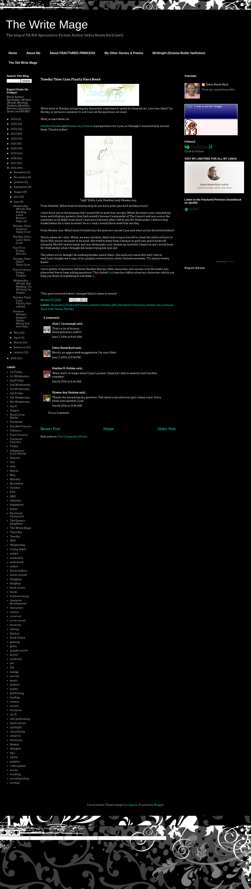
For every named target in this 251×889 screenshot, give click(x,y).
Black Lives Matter (17, 416)
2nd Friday (17, 380)
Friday (14, 446)
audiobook (16, 562)
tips (12, 752)
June (17, 201)
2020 (14, 148)
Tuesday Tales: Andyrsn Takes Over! (22, 229)
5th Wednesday (20, 401)
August (19, 192)
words (14, 770)
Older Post (166, 429)
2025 (14, 124)
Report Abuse (194, 268)
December (20, 172)
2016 (14, 168)
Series (14, 509)
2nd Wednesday (20, 384)
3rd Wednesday (20, 389)
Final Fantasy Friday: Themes (22, 272)
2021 (14, 143)
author (14, 566)
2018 (14, 158)
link (110, 272)
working (15, 774)
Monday (15, 479)
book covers (17, 587)
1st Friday (16, 372)
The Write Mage (47, 24)
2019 (14, 153)
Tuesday (69, 309)
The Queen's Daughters (17, 522)
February (20, 347)
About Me (33, 53)
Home (12, 53)
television (16, 740)
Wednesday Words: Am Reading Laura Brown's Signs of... (22, 214)
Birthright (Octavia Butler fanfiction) (179, 53)
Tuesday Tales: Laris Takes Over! (22, 239)
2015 (14, 358)
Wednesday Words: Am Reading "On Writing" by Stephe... (22, 286)
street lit (15, 735)
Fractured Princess (77, 305)
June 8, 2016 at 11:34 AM (67, 405)
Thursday (16, 532)
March (18, 342)
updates (15, 761)
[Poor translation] (14, 833)
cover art (15, 616)
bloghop (15, 583)
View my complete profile (218, 89)
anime (14, 553)
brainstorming (19, 596)
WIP (13, 540)
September (21, 186)
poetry (14, 688)
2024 (14, 129)
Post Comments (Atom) (72, 436)
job (12, 663)
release (14, 701)
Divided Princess (20, 426)
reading (15, 697)
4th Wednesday (20, 397)
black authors (18, 570)
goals (13, 646)
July (16, 196)
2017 (14, 163)
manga (14, 671)
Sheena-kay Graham (80, 126)
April (17, 337)
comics (14, 612)
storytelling (17, 731)
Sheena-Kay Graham (159, 305)
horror (14, 654)
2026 (14, 119)
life (12, 667)
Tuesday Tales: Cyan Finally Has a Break (22, 302)
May (17, 332)
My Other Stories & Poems (124, 53)
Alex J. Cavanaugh (64, 323)
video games (18, 765)
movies (14, 676)
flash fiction (17, 637)
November (21, 177)
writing (14, 782)
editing (14, 629)
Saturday (15, 500)
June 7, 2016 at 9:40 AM (67, 336)
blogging (15, 579)
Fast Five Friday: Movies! (19, 250)
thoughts (15, 748)
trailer (14, 757)
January (19, 352)
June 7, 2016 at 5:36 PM (66, 357)
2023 (14, 133)
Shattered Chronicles (131, 305)
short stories (18, 723)
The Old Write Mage (22, 62)
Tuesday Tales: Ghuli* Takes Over (22, 261)
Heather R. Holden (63, 368)
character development (18, 602)
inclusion (16, 659)
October (19, 182)
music (14, 680)
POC (13, 492)
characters (57, 305)
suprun (132, 804)
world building (19, 778)
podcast (15, 684)
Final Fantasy (19, 434)
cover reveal (18, 620)
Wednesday (17, 545)
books (14, 591)
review (14, 705)
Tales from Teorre (52, 309)
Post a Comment (58, 412)
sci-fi (13, 714)
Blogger (159, 804)
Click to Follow (194, 151)
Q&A (114, 305)
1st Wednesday (19, 376)
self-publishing (20, 718)
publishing (17, 693)
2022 (14, 138)
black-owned (18, 574)
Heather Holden (51, 126)
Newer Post (50, 429)
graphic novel (19, 650)
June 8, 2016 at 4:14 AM (66, 381)
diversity (15, 625)
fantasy (14, 633)
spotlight (16, 727)
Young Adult (18, 549)
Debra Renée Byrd (63, 347)
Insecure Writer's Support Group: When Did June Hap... (21, 319)
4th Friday (16, 393)
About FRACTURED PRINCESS (72, 53)
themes (14, 744)
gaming (15, 642)
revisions (16, 710)
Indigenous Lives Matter (18, 452)
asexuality (16, 557)
